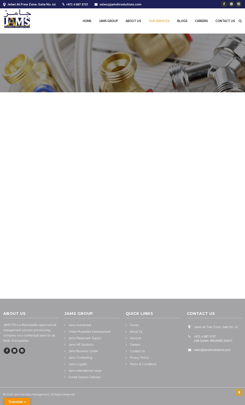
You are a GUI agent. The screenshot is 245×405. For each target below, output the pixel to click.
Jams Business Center (83, 351)
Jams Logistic (78, 364)
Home (87, 21)
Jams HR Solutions (81, 344)
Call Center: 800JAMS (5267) (213, 340)
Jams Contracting (80, 357)
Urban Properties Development (90, 331)
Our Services (159, 21)
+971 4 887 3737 (77, 4)
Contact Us (225, 21)
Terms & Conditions (143, 364)
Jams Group (108, 21)
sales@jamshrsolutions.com (120, 4)
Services (135, 338)
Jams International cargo (85, 370)
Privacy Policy (139, 357)
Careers (201, 21)
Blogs (182, 21)
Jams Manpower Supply (85, 338)
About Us (133, 21)
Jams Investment (80, 325)
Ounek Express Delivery (85, 377)
